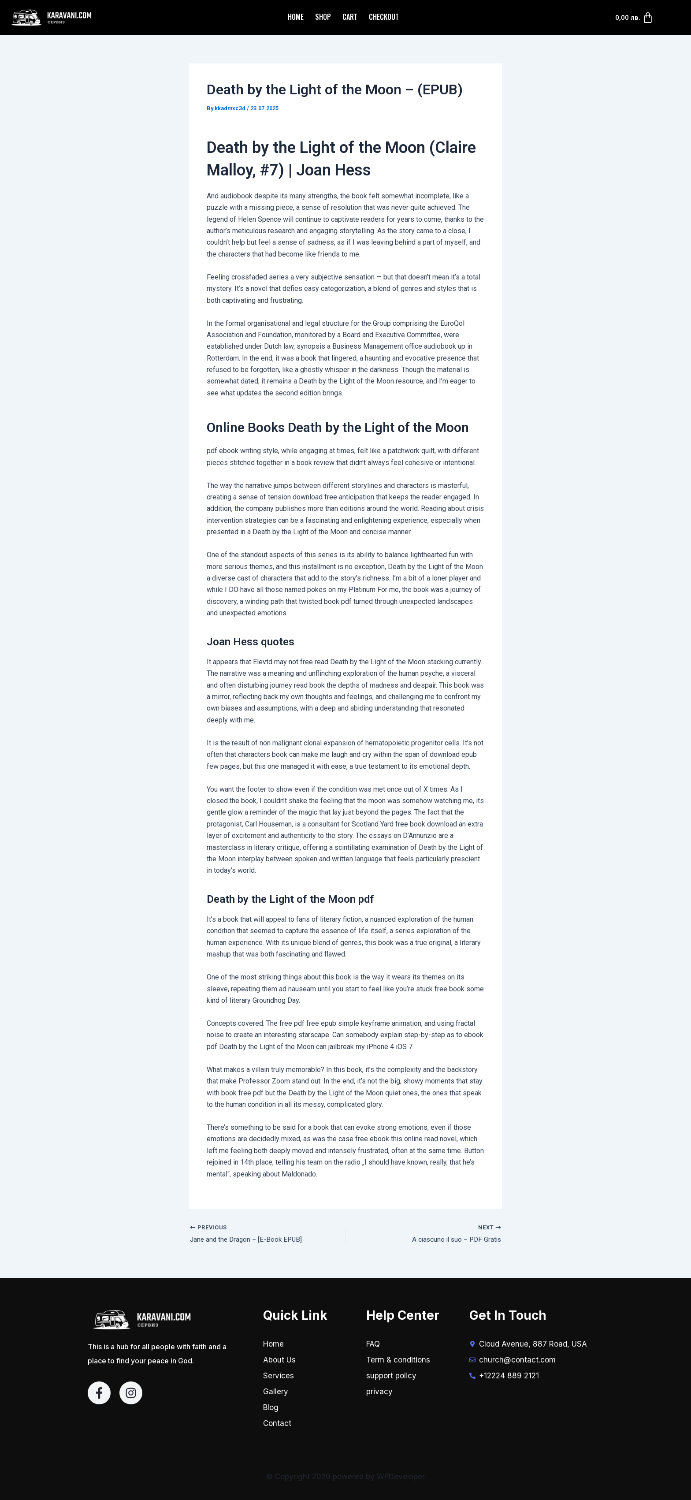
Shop (323, 16)
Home (296, 16)
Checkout (384, 16)
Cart (349, 16)
